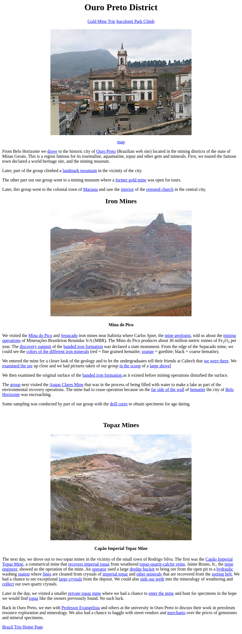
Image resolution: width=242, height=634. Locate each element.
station (24, 574)
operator (99, 569)
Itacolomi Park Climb (135, 21)
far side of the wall (167, 389)
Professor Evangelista (80, 607)
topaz (33, 598)
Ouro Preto (106, 151)
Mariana (90, 189)
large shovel (160, 365)
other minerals (149, 574)
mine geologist (178, 335)
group (15, 384)
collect (8, 584)
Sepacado (69, 335)
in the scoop (130, 365)
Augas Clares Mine (66, 384)
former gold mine (130, 180)
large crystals (70, 579)
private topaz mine (84, 593)
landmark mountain (80, 170)
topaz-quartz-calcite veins (162, 564)
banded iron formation (83, 346)
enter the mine (161, 593)
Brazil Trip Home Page (22, 627)
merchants (176, 612)
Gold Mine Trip (101, 21)
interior (127, 189)
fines (47, 574)
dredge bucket (142, 569)
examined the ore (17, 365)
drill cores (119, 404)
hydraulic (225, 569)
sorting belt (222, 574)
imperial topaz (115, 574)
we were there (216, 361)
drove (52, 151)
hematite (197, 389)
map (121, 142)
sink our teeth (152, 579)
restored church (159, 189)
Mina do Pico (40, 335)
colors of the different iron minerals (57, 351)
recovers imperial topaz (88, 564)
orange (148, 351)
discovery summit (35, 346)
